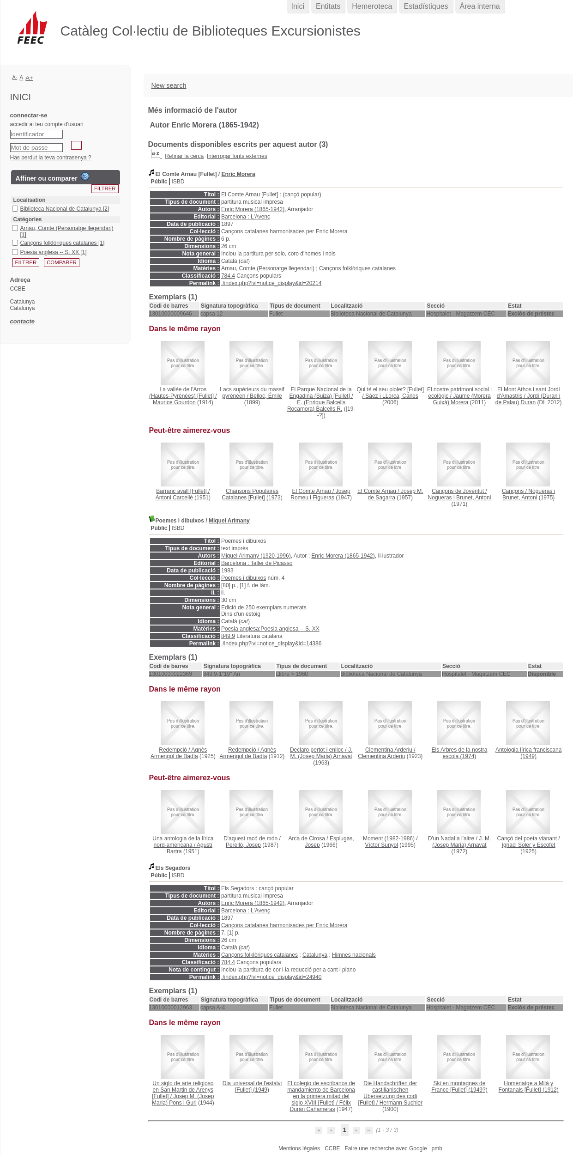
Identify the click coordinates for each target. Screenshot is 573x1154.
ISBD (178, 181)
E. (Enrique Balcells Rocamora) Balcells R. (316, 405)
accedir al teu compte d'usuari (47, 124)
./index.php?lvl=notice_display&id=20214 (271, 283)
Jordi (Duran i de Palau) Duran (528, 399)
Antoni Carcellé (174, 497)
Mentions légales (299, 1148)
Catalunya (314, 955)
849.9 (228, 636)
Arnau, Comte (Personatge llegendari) (267, 268)
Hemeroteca (372, 6)
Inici (297, 6)
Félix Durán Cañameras (320, 1105)
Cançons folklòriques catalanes (357, 268)
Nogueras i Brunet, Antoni (459, 497)
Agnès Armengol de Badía (179, 753)
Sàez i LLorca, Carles (391, 396)
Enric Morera (238, 174)
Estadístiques (426, 6)
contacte (22, 321)
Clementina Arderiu (381, 756)
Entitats (328, 6)
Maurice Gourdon (174, 402)
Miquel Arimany (229, 520)
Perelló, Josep (243, 845)
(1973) (252, 494)
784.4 (228, 276)
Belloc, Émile (266, 396)
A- (15, 77)
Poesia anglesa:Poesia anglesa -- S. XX (270, 629)
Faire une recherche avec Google (385, 1148)
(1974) (460, 753)
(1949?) (459, 1086)
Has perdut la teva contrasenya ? (50, 157)
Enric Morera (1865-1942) (252, 209)
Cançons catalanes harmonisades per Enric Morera (284, 231)
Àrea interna (480, 6)
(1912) (529, 1086)
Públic (159, 181)
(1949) (528, 753)
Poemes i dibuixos (243, 578)
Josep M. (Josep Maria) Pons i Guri (183, 1099)
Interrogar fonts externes (237, 156)
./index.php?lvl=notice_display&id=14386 (271, 643)
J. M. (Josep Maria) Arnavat (321, 753)
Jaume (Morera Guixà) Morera (462, 399)
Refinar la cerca (184, 156)
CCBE (332, 1148)
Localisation (29, 200)
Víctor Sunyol (381, 845)
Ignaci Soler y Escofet (528, 845)
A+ (29, 77)
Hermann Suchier (401, 1102)
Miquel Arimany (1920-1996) (256, 556)
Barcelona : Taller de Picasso (257, 563)
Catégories (27, 219)
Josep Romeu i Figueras (320, 494)
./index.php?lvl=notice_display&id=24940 (271, 977)
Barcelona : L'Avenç (245, 216)
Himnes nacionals (354, 955)
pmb (437, 1148)
